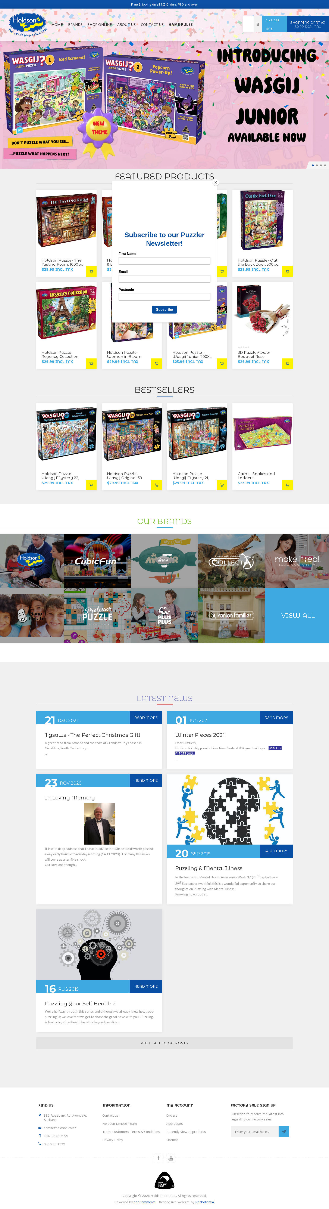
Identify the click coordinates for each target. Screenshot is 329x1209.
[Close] (216, 182)
